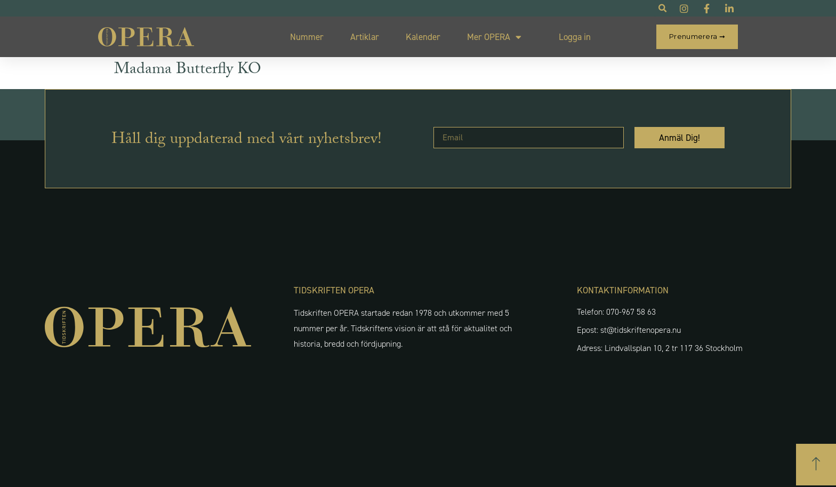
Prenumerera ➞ (697, 36)
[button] (816, 464)
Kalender (423, 37)
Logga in (575, 37)
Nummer (307, 37)
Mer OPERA (494, 37)
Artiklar (364, 37)
